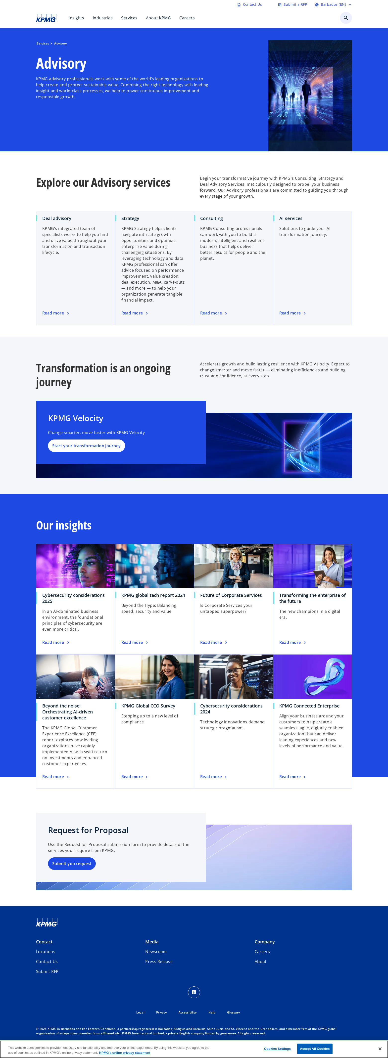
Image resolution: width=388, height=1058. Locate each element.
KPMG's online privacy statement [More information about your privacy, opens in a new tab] (124, 1053)
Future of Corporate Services (231, 595)
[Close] (380, 1048)
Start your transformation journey (86, 445)
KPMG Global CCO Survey (148, 706)
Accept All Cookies (315, 1049)
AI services (290, 218)
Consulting (211, 218)
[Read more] (56, 313)
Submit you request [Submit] (72, 863)
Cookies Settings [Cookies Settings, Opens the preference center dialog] (277, 1049)
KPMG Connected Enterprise (309, 706)
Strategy (130, 218)
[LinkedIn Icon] (194, 992)
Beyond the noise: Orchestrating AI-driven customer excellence (67, 712)
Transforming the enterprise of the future (312, 598)
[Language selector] (333, 4)
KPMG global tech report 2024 (153, 595)
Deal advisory (56, 218)
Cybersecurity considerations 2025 (73, 598)
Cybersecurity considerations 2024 (231, 709)
